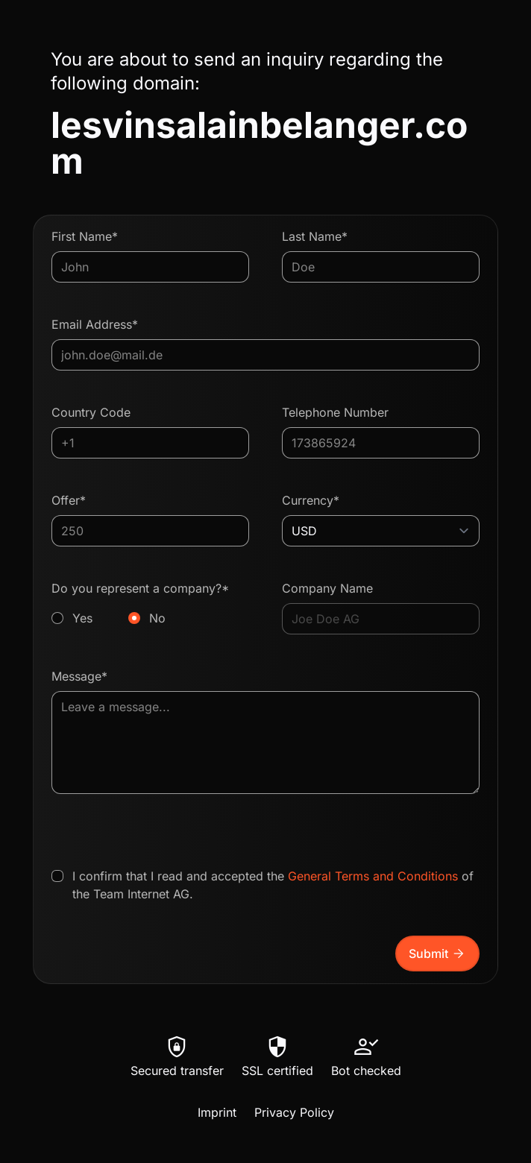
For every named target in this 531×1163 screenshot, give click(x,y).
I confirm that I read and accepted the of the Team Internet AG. (273, 885)
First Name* (84, 236)
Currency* (310, 500)
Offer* (68, 500)
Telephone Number (335, 412)
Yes (82, 618)
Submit (437, 953)
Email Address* (94, 324)
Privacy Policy (294, 1112)
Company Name (327, 588)
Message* (79, 676)
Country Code (91, 412)
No (157, 618)
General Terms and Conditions (373, 876)
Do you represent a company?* (150, 604)
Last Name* (315, 236)
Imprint (217, 1112)
